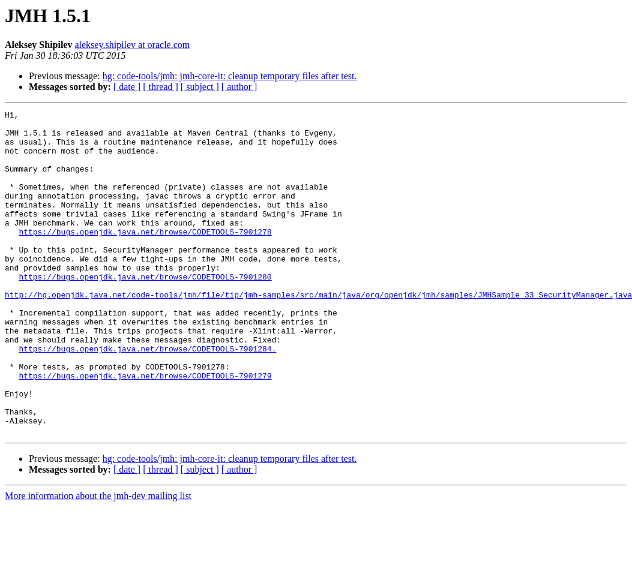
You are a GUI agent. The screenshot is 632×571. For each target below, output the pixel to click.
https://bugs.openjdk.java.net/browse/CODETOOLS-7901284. (147, 397)
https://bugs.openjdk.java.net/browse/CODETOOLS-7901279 (145, 429)
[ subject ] (200, 87)
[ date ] (126, 87)
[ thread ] (160, 87)
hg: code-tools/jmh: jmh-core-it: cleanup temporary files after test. (230, 76)
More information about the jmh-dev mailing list (98, 560)
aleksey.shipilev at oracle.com (132, 45)
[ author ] (239, 87)
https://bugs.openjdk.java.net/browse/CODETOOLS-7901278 (145, 256)
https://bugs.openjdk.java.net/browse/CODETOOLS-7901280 (145, 310)
